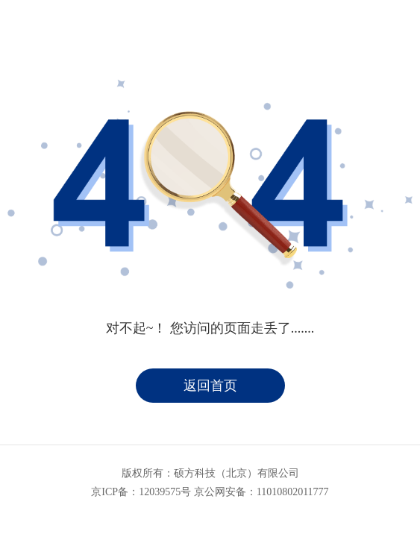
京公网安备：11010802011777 (261, 491)
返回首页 (210, 385)
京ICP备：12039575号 (141, 491)
